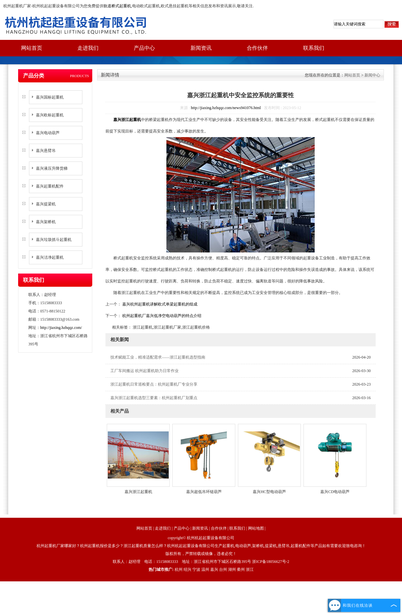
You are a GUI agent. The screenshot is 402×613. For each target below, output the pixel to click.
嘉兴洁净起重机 (50, 257)
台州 (223, 569)
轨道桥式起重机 (117, 6)
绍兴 (187, 569)
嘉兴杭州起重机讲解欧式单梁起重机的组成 (159, 304)
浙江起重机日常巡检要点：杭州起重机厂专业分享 (153, 384)
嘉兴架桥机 (46, 221)
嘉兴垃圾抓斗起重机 (54, 239)
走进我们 (88, 48)
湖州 (232, 569)
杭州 (179, 569)
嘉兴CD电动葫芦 (335, 491)
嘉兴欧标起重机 (50, 115)
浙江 (250, 569)
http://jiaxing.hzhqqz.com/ (61, 327)
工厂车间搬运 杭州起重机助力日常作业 (144, 370)
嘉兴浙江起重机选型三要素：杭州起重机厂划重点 (153, 397)
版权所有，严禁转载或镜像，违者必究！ (201, 553)
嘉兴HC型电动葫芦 (269, 491)
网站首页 (31, 48)
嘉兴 (214, 569)
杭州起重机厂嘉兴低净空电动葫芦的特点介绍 (161, 315)
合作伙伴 (257, 48)
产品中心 (144, 48)
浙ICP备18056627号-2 (270, 561)
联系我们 (313, 48)
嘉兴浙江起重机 (138, 491)
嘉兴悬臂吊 (46, 150)
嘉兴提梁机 (46, 204)
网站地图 (256, 528)
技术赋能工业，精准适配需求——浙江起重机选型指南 (157, 357)
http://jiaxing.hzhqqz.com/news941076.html (226, 107)
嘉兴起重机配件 (50, 186)
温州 (205, 569)
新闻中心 (372, 75)
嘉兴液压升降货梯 (52, 168)
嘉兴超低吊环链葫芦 (204, 491)
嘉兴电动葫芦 (48, 133)
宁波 (196, 569)
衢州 (241, 569)
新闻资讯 (201, 48)
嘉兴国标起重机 (50, 97)
